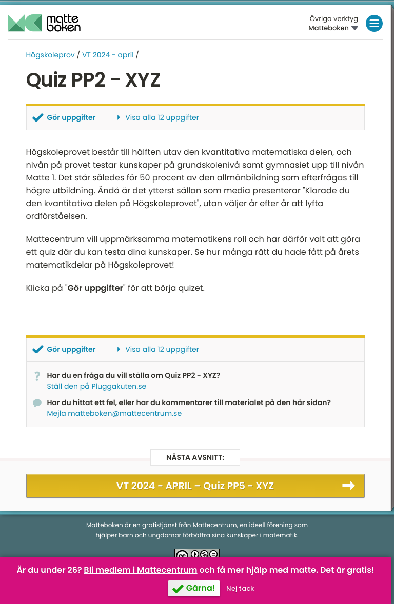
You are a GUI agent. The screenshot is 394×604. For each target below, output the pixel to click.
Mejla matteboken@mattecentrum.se (114, 413)
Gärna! (200, 588)
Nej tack (240, 588)
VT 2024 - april (108, 55)
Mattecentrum (215, 525)
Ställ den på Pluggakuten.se (97, 386)
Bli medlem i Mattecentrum (140, 570)
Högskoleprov (50, 55)
